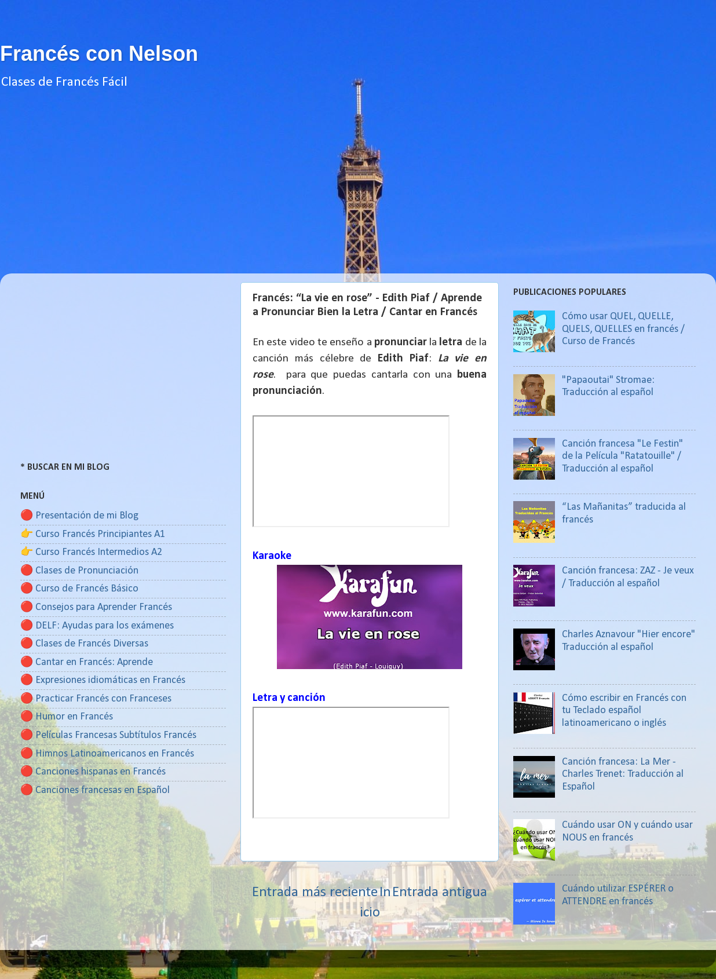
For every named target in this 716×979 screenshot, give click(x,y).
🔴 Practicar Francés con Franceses (95, 698)
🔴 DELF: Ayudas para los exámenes (97, 625)
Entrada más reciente (315, 892)
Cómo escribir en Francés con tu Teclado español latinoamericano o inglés (624, 711)
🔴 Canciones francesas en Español (95, 790)
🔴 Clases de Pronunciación (79, 570)
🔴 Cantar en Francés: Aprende (86, 662)
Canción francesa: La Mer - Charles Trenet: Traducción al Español (623, 774)
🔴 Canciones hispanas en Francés (93, 771)
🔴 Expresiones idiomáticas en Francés (102, 680)
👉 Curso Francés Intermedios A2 (91, 552)
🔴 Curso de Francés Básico (79, 588)
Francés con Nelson (99, 53)
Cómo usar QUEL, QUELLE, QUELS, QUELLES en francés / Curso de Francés (623, 329)
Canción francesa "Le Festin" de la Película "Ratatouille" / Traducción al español (622, 456)
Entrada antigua (439, 892)
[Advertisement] (358, 192)
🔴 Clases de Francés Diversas (84, 643)
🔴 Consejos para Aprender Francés (96, 607)
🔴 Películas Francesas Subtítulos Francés (108, 735)
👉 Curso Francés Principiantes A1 (92, 534)
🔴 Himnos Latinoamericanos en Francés (107, 753)
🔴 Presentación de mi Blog (79, 515)
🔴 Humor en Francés (66, 716)
